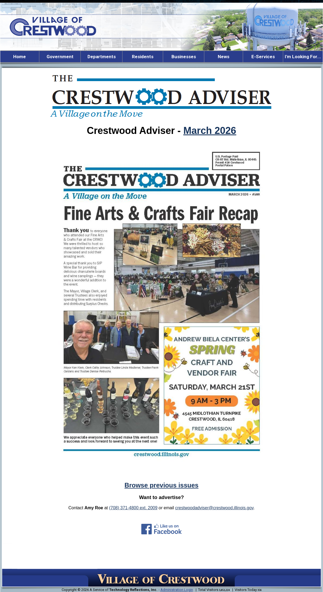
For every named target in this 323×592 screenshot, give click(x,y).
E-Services (263, 56)
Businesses (183, 56)
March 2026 (209, 130)
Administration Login (176, 590)
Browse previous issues (162, 485)
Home (19, 56)
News (223, 56)
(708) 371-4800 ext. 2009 (133, 508)
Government (60, 56)
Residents (142, 56)
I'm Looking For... (303, 56)
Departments (101, 56)
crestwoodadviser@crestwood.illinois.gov (214, 508)
